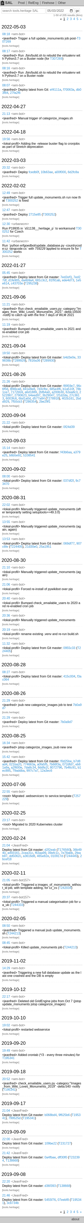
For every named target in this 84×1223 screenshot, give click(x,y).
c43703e (17, 283)
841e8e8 (29, 389)
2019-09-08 (14, 1174)
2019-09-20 (14, 1043)
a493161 (13, 853)
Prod (21, 3)
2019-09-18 (14, 1071)
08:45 (6, 942)
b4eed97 (34, 395)
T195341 (8, 1058)
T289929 (19, 360)
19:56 (6, 139)
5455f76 (50, 1199)
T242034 (65, 887)
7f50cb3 (16, 401)
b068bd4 (50, 1115)
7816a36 (34, 360)
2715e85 (35, 214)
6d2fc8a (73, 172)
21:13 (6, 113)
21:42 (6, 1153)
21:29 (6, 700)
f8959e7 (69, 386)
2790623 (20, 395)
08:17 (6, 51)
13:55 (6, 522)
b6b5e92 (15, 455)
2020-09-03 (14, 440)
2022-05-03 (14, 26)
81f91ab (54, 280)
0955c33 (69, 648)
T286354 (30, 401)
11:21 (6, 304)
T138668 (12, 1160)
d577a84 (39, 398)
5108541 (29, 455)
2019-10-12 (14, 989)
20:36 (6, 615)
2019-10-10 (14, 1017)
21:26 (6, 381)
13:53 (6, 539)
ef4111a (55, 89)
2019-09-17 (14, 1103)
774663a (29, 764)
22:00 (6, 1139)
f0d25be (66, 761)
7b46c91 (70, 767)
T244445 (71, 856)
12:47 (6, 210)
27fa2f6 (15, 92)
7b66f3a (55, 764)
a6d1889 (31, 392)
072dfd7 (68, 764)
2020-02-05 (14, 918)
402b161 (68, 398)
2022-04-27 (14, 106)
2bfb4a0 (44, 392)
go (77, 10)
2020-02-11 (14, 873)
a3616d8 (29, 856)
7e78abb (67, 853)
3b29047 (48, 395)
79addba (19, 770)
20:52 (6, 1079)
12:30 (6, 224)
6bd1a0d (25, 398)
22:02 (6, 504)
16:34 (6, 743)
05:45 (6, 272)
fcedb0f (34, 172)
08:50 (6, 925)
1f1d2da (62, 395)
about (75, 1219)
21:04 (6, 845)
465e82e (43, 856)
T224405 (16, 546)
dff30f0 (62, 1157)
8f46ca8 (15, 389)
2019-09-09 (14, 1131)
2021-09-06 (14, 297)
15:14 (6, 448)
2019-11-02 (14, 960)
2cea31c (27, 853)
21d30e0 (31, 546)
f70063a (68, 89)
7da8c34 (30, 767)
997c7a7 (32, 770)
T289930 (48, 360)
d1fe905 (14, 280)
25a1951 (45, 546)
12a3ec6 (46, 770)
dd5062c (15, 856)
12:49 (6, 193)
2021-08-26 (14, 374)
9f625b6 (64, 1115)
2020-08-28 (14, 664)
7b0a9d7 (66, 722)
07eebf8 (63, 1199)
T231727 (65, 1143)
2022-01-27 (14, 265)
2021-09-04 (14, 345)
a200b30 (58, 392)
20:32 (6, 167)
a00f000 (60, 172)
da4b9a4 (27, 280)
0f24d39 (69, 427)
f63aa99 (40, 853)
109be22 (50, 1143)
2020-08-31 (14, 497)
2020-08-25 (14, 735)
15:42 (6, 757)
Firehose (48, 3)
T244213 (13, 933)
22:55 (6, 791)
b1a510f (68, 389)
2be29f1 (45, 401)
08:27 (6, 672)
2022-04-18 (14, 131)
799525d (14, 1118)
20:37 (6, 897)
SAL (7, 3)
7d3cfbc (42, 389)
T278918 (53, 398)
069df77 (69, 543)
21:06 (6, 584)
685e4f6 (55, 389)
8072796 (56, 767)
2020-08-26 (14, 693)
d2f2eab (50, 849)
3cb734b (13, 1203)
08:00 (6, 476)
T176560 (64, 849)
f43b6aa (66, 452)
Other (62, 3)
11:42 (6, 241)
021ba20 (15, 764)
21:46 (6, 1195)
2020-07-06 (14, 784)
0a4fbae (50, 1157)
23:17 (6, 820)
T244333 (17, 905)
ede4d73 (68, 280)
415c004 (69, 676)
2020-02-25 (14, 812)
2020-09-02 (14, 469)
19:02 (6, 1025)
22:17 (6, 996)
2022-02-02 (14, 185)
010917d (57, 856)
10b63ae (47, 172)
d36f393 (50, 1185)
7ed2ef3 (66, 277)
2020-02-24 (14, 838)
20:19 (6, 629)
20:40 (6, 598)
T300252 (12, 200)
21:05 (6, 880)
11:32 (6, 643)
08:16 (6, 68)
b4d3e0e (69, 357)
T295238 (31, 283)
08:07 (6, 85)
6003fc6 (11, 398)
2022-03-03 (14, 160)
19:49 (6, 1050)
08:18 (6, 34)
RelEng (33, 3)
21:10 (6, 567)
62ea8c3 (72, 392)
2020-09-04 (14, 415)
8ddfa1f (43, 767)
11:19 (6, 324)
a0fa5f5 (42, 764)
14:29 (6, 968)
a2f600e (16, 767)
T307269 (56, 58)
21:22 (6, 422)
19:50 (6, 353)
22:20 (6, 1181)
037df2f (68, 480)
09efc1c (53, 853)
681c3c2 (41, 280)
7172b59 (17, 392)
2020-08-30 (14, 560)
